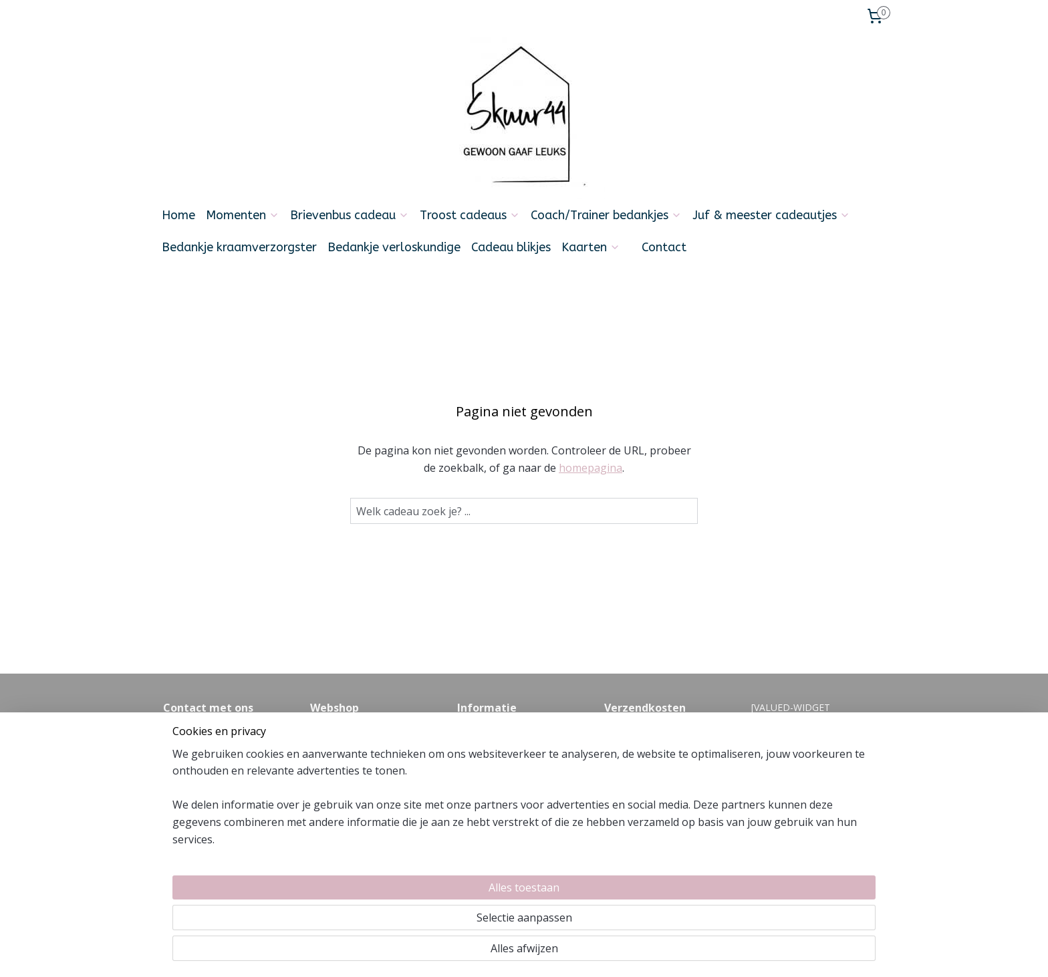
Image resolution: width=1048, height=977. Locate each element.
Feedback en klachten (504, 762)
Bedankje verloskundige (394, 247)
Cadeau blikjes (511, 247)
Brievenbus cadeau (349, 215)
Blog (467, 778)
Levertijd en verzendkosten (368, 748)
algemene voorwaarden (508, 748)
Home (178, 215)
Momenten (242, 215)
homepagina (590, 467)
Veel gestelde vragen (502, 733)
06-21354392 (242, 808)
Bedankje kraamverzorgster (239, 247)
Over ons (330, 733)
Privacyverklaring (346, 823)
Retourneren (337, 778)
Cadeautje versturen (354, 793)
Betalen (327, 762)
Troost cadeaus (470, 215)
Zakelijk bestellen (347, 808)
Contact (664, 247)
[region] (435, 917)
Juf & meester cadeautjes (771, 215)
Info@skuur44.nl (198, 793)
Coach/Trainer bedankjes (606, 215)
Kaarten (590, 247)
